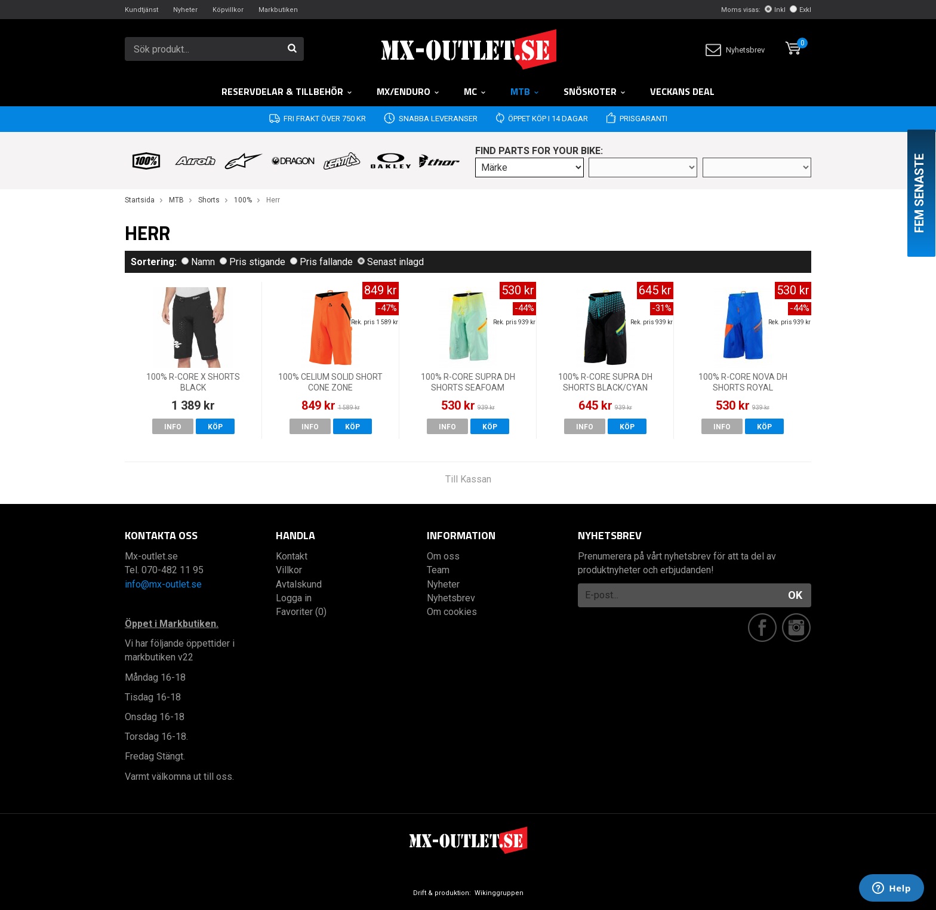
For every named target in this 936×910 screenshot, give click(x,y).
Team (438, 570)
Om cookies (452, 611)
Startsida (140, 200)
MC (475, 91)
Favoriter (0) (301, 611)
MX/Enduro (408, 91)
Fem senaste (919, 193)
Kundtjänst (141, 10)
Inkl (775, 10)
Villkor (289, 570)
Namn (198, 262)
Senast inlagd (391, 262)
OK (795, 595)
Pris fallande (321, 262)
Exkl (800, 10)
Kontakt (291, 556)
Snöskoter (595, 91)
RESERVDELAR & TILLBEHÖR (287, 91)
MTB (525, 91)
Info (172, 427)
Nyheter (185, 10)
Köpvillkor (228, 10)
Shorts (209, 200)
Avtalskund (299, 584)
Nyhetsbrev (735, 49)
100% (243, 200)
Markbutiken (278, 10)
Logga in (294, 598)
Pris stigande (252, 262)
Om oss (443, 556)
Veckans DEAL (682, 91)
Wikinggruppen (499, 893)
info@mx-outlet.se (163, 584)
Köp (215, 427)
